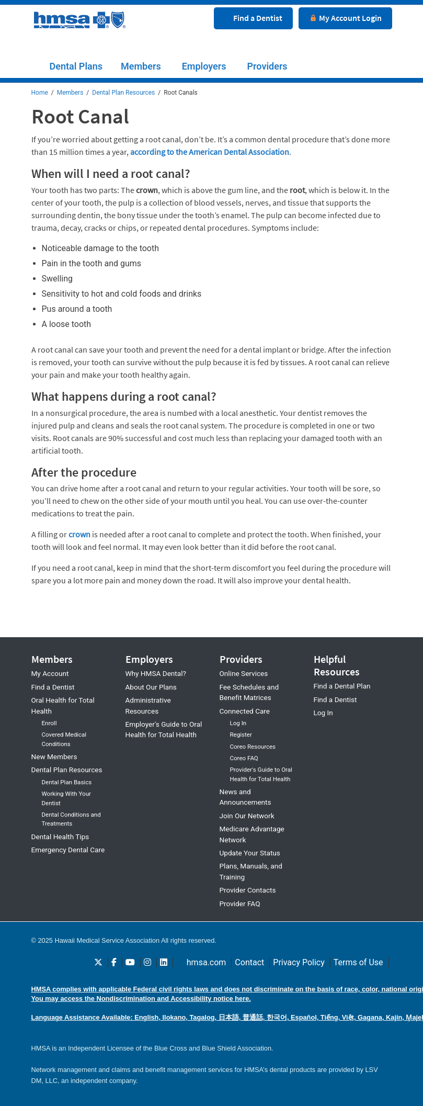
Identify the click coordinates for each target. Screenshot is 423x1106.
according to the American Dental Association (209, 150)
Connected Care (245, 710)
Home (39, 92)
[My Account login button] (345, 15)
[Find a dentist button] (253, 15)
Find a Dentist (53, 686)
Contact (249, 961)
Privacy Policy (299, 961)
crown (79, 533)
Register (241, 733)
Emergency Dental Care (68, 848)
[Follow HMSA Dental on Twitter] (98, 961)
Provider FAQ (240, 902)
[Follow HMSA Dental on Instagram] (147, 961)
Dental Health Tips (60, 835)
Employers (204, 66)
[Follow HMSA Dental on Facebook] (114, 961)
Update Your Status (250, 852)
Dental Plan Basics (67, 781)
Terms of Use (358, 961)
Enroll (49, 722)
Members (141, 66)
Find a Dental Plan (342, 685)
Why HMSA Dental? (155, 672)
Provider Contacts (248, 889)
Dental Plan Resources (123, 92)
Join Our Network (247, 814)
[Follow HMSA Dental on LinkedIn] (163, 961)
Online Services (244, 672)
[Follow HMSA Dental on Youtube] (130, 961)
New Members (54, 755)
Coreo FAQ (244, 757)
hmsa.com (206, 961)
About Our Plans (151, 686)
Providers (267, 66)
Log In (238, 722)
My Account (50, 672)
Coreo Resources (253, 745)
